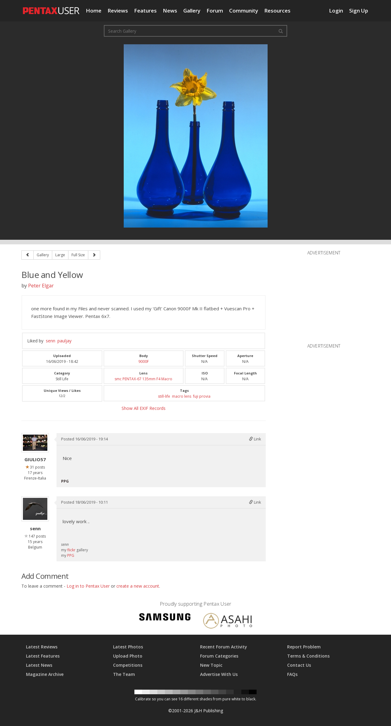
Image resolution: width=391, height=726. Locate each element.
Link (255, 439)
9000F (143, 361)
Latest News (39, 665)
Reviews (118, 10)
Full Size (78, 254)
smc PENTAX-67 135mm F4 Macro (143, 378)
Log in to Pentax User (88, 586)
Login (336, 10)
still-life (164, 396)
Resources (277, 10)
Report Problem (304, 647)
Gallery (191, 10)
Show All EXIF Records (144, 408)
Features (145, 10)
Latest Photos (128, 647)
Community (243, 10)
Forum (214, 10)
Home (93, 10)
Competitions (127, 665)
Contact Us (299, 665)
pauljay (64, 341)
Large (60, 254)
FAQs (292, 674)
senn (50, 341)
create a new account (137, 586)
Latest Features (43, 656)
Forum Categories (219, 656)
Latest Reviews (41, 647)
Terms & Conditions (308, 656)
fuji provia (201, 396)
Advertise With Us (219, 674)
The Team (124, 674)
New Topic (211, 665)
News (170, 10)
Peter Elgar (41, 285)
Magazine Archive (45, 674)
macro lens (181, 396)
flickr (71, 550)
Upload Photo (127, 656)
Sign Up (358, 10)
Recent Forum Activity (223, 647)
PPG (70, 555)
